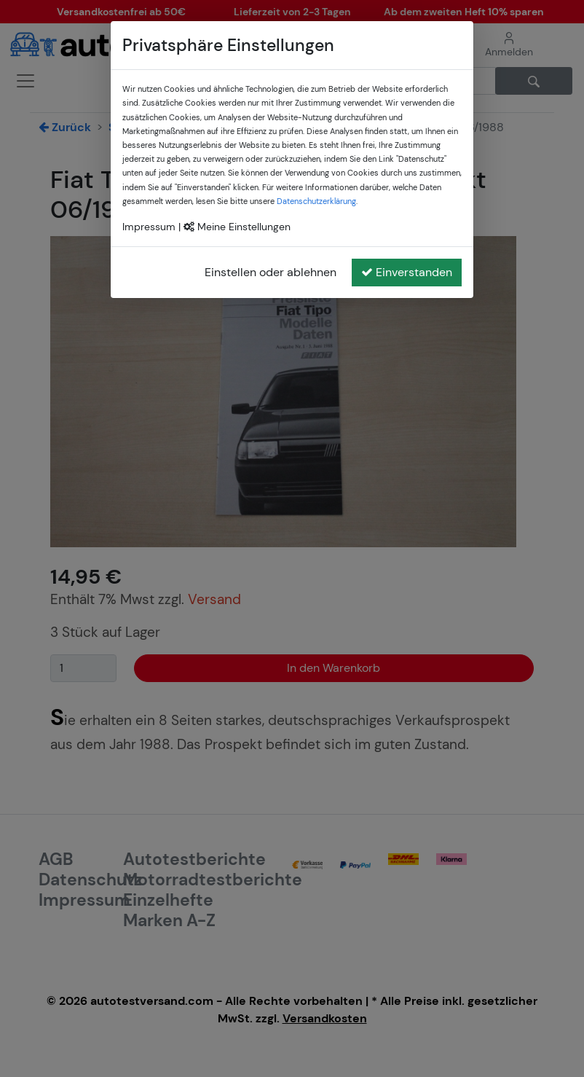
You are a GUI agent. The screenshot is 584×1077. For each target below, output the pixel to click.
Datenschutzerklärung (316, 201)
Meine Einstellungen (237, 226)
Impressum (148, 226)
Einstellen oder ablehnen (270, 272)
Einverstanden (406, 272)
